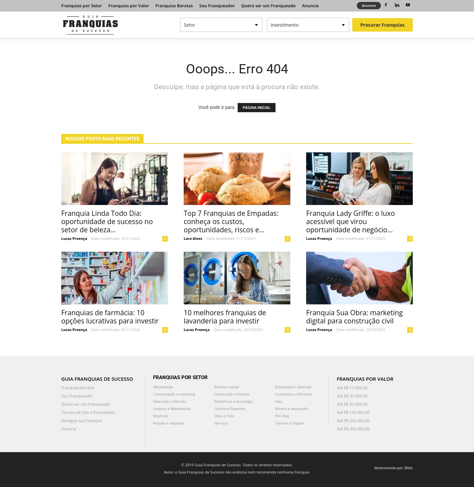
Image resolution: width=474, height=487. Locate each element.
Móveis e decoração (291, 409)
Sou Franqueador (217, 6)
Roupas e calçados (168, 423)
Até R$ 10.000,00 (352, 388)
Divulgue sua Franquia (81, 420)
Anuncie (310, 6)
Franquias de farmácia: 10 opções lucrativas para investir (110, 316)
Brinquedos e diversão (293, 387)
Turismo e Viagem (289, 423)
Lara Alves (193, 238)
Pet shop (282, 416)
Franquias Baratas (174, 6)
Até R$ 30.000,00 (352, 396)
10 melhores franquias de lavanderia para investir (225, 316)
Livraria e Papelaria (230, 409)
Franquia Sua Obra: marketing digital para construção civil (354, 316)
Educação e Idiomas (169, 401)
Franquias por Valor (128, 6)
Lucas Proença (74, 238)
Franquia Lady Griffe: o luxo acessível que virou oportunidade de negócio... (350, 221)
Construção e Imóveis (231, 394)
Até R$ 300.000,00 (353, 429)
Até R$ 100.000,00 (353, 412)
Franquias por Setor (81, 6)
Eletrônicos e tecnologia (233, 401)
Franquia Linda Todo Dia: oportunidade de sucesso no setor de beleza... (107, 221)
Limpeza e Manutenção (172, 409)
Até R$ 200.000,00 (353, 420)
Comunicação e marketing (174, 394)
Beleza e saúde (226, 387)
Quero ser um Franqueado (268, 6)
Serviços (221, 423)
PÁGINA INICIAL (257, 108)
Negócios (160, 416)
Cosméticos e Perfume (293, 394)
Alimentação (163, 387)
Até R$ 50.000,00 (352, 404)
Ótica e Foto (224, 416)
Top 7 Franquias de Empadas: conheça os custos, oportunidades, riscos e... (231, 221)
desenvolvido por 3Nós (393, 467)
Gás (278, 401)
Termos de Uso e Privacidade (88, 412)
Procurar (382, 25)
